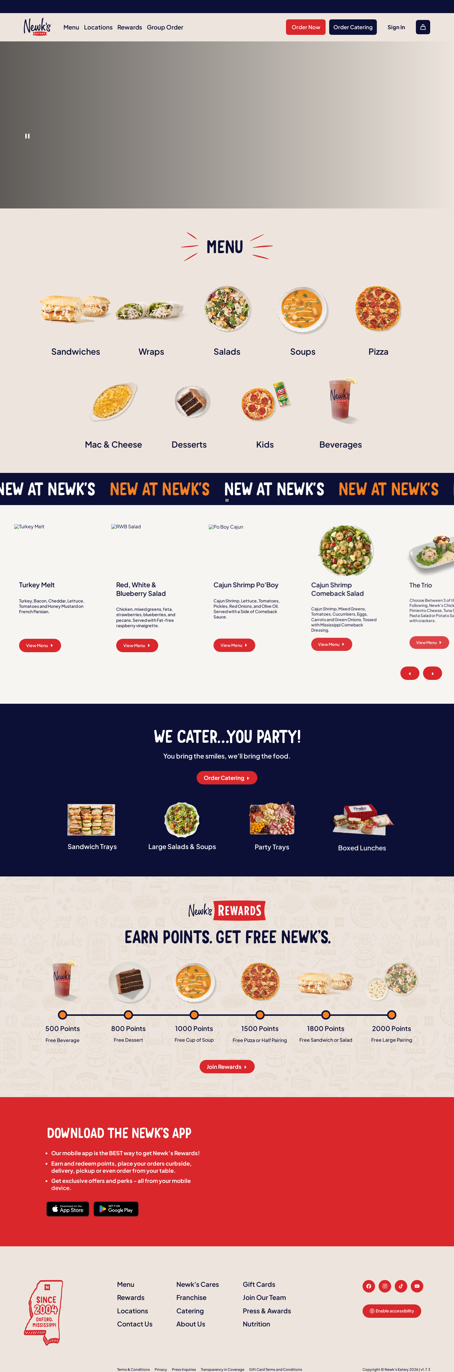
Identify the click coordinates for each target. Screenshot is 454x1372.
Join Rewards (227, 1066)
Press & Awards (267, 1310)
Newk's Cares (197, 1284)
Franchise (191, 1297)
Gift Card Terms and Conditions (275, 1369)
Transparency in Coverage (222, 1369)
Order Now (306, 27)
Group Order (165, 27)
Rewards (129, 27)
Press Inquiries (184, 1369)
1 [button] (27, 136)
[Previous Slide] (409, 673)
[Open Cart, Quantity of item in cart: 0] (423, 27)
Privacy (161, 1369)
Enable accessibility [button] (392, 1310)
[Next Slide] (432, 673)
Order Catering (353, 27)
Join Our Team (264, 1297)
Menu (71, 27)
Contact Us (135, 1324)
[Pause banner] (227, 500)
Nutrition (256, 1324)
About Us (190, 1324)
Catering (190, 1310)
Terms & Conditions (133, 1369)
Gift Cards (259, 1284)
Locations (98, 27)
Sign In (396, 27)
